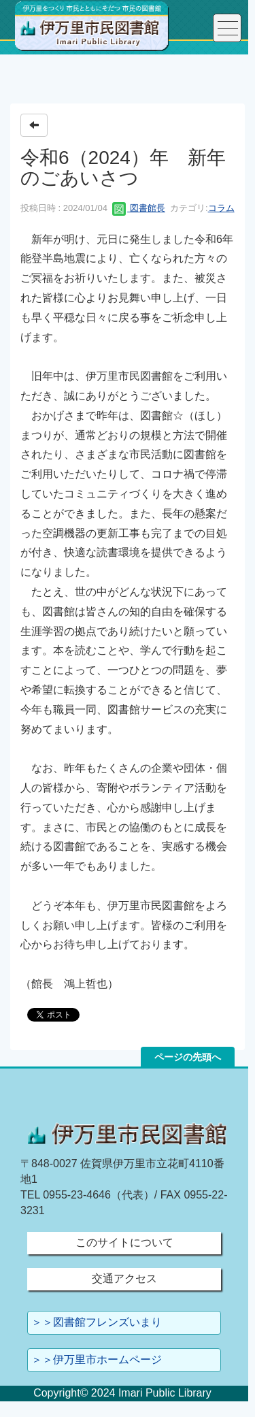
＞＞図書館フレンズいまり (96, 1322)
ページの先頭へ (187, 1057)
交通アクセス (124, 1278)
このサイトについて (124, 1242)
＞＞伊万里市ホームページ (96, 1359)
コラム (221, 208)
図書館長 (138, 208)
